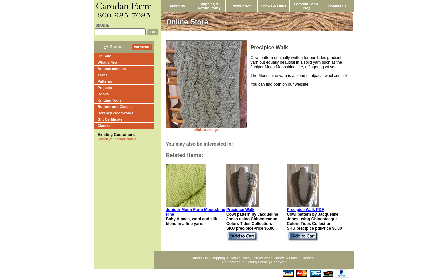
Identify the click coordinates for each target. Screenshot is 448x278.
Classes (105, 126)
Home (263, 262)
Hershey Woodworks (116, 113)
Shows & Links (286, 258)
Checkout (278, 262)
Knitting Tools (110, 100)
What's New (108, 62)
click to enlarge (206, 130)
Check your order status (117, 139)
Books (103, 94)
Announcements (112, 69)
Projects (105, 88)
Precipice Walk (240, 209)
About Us (200, 258)
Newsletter (263, 258)
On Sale (104, 56)
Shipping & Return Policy (231, 258)
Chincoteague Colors (239, 262)
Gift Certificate (110, 119)
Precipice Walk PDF (305, 209)
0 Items (116, 46)
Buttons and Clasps (115, 107)
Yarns (103, 75)
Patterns (105, 81)
